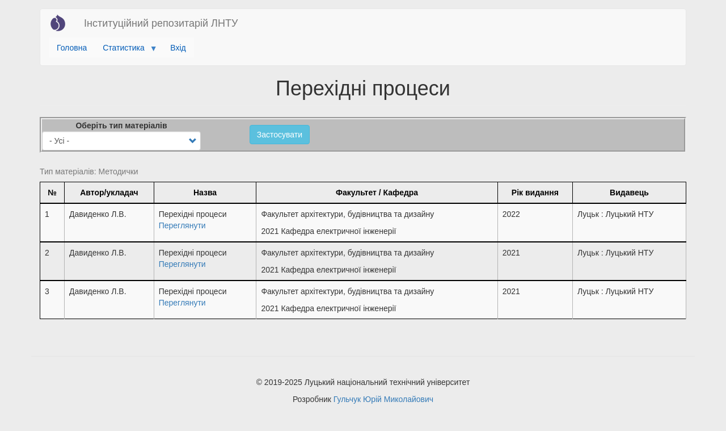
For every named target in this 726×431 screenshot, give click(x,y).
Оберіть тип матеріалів (121, 125)
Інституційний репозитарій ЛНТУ (161, 23)
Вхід (177, 47)
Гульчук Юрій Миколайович (383, 399)
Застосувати (279, 134)
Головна (72, 47)
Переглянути (182, 225)
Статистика (126, 50)
